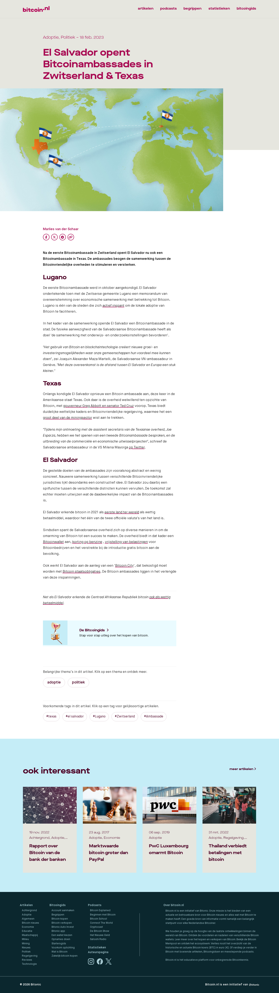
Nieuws (26, 948)
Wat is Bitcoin (60, 952)
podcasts (168, 8)
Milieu (25, 939)
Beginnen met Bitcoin (103, 915)
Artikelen (26, 905)
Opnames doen (61, 939)
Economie (28, 927)
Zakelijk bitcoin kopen (65, 956)
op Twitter (137, 447)
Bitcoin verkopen (62, 923)
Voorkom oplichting (63, 948)
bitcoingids (246, 8)
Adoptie (27, 915)
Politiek (26, 952)
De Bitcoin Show (99, 931)
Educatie (27, 931)
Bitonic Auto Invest (63, 927)
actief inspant (113, 305)
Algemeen (28, 919)
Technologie (29, 964)
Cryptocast (96, 927)
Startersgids (59, 943)
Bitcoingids (58, 905)
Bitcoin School (98, 919)
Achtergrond (29, 910)
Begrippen (58, 915)
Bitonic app (58, 931)
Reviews (27, 960)
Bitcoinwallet (53, 542)
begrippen (192, 8)
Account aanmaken (63, 910)
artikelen (145, 8)
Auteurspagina (98, 952)
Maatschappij (30, 935)
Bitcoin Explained (100, 910)
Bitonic (36, 984)
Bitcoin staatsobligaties (81, 571)
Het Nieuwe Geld (100, 935)
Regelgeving (29, 956)
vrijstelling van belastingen (126, 542)
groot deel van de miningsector (67, 418)
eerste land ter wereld (122, 512)
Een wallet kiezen (62, 935)
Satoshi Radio (98, 939)
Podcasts (94, 905)
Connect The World (101, 923)
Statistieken (97, 947)
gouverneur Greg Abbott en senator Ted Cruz (98, 406)
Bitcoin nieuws (30, 923)
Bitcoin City (124, 565)
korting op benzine (87, 542)
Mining (26, 943)
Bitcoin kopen (60, 919)
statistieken (219, 8)
